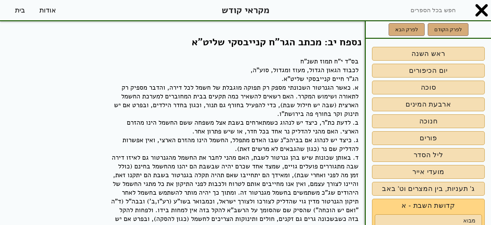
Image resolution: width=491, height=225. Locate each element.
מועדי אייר (428, 172)
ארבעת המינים (428, 104)
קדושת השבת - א (428, 205)
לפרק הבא (406, 29)
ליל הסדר (428, 155)
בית (20, 10)
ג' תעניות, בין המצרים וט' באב (428, 188)
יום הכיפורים (428, 70)
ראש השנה (428, 54)
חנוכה (428, 121)
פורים (428, 138)
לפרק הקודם (448, 29)
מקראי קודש (245, 10)
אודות (47, 10)
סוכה (428, 87)
